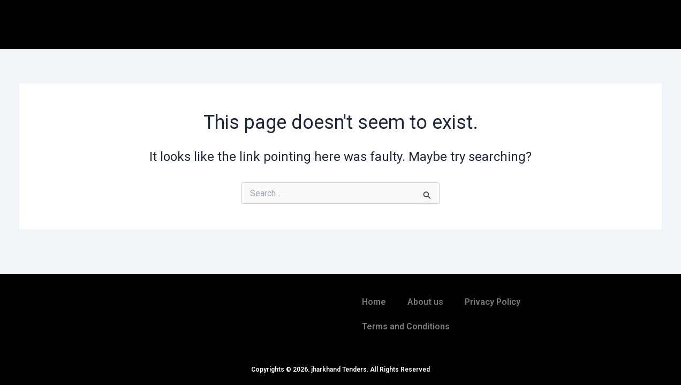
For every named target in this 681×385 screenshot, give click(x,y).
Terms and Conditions (406, 326)
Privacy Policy (492, 302)
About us (425, 302)
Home (374, 302)
